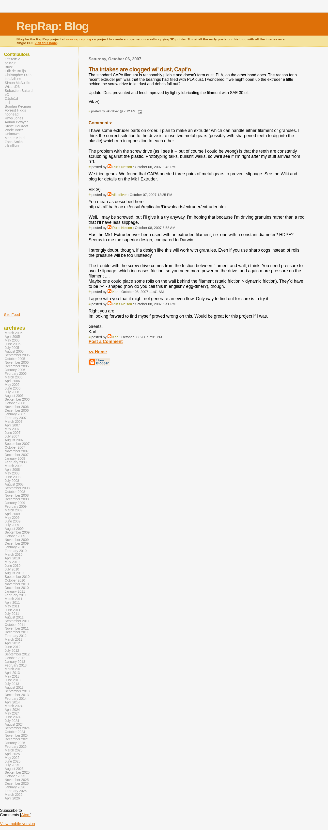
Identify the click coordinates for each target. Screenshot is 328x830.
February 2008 (16, 462)
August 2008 (14, 484)
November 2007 (17, 451)
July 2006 (12, 392)
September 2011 (17, 621)
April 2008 (12, 470)
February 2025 (16, 747)
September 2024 (17, 728)
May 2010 (12, 562)
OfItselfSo (12, 59)
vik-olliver (119, 195)
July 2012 (12, 650)
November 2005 (17, 362)
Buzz (9, 67)
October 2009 (15, 536)
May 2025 (12, 758)
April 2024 (12, 710)
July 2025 (12, 765)
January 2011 (15, 591)
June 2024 (12, 717)
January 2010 (15, 547)
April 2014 (12, 702)
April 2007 (12, 425)
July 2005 (12, 348)
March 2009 (13, 510)
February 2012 (16, 636)
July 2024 (12, 721)
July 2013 (12, 684)
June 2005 (12, 344)
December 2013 (17, 695)
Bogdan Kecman (18, 106)
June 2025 (12, 761)
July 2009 (12, 525)
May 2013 (12, 676)
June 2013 (12, 680)
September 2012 (17, 654)
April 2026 (12, 798)
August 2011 (14, 617)
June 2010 (12, 566)
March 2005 (13, 333)
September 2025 (17, 772)
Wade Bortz (14, 130)
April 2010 (12, 558)
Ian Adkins (13, 79)
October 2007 (15, 447)
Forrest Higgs (15, 110)
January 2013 (15, 662)
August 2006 (14, 396)
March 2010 (13, 554)
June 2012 (12, 647)
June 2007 (12, 433)
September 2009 (17, 532)
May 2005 (12, 340)
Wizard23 (12, 87)
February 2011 (16, 595)
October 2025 (15, 776)
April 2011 (12, 602)
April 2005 (12, 337)
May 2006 (12, 385)
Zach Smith (14, 142)
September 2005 (17, 355)
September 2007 (17, 444)
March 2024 (13, 706)
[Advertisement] (18, 230)
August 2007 (14, 440)
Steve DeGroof (16, 126)
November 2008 (17, 495)
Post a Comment (106, 341)
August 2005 (14, 351)
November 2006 (17, 407)
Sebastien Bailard (18, 91)
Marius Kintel (15, 138)
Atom (25, 815)
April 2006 (12, 381)
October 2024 (15, 732)
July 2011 (12, 614)
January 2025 (15, 743)
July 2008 (12, 481)
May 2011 (12, 606)
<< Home (98, 351)
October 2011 (15, 625)
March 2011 (13, 599)
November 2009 (17, 540)
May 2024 (12, 713)
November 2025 (17, 780)
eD (7, 95)
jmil (7, 102)
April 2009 (12, 514)
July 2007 (12, 436)
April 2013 (12, 673)
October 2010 (15, 580)
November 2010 (17, 584)
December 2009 (17, 543)
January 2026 (15, 787)
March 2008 (13, 466)
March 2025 (13, 750)
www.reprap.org (78, 39)
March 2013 (13, 669)
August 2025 (14, 769)
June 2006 (12, 388)
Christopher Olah (18, 75)
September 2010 (17, 577)
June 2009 (12, 521)
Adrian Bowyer (16, 122)
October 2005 (15, 359)
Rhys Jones (14, 118)
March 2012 (13, 639)
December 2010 (17, 588)
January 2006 (15, 370)
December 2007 (17, 455)
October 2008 (15, 492)
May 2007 (12, 429)
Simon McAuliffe (17, 83)
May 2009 (12, 518)
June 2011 (12, 610)
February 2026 (16, 791)
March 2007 (13, 421)
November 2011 (17, 628)
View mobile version (17, 824)
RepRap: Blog (52, 26)
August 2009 (14, 529)
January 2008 (15, 458)
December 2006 (17, 410)
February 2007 (16, 418)
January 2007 (15, 414)
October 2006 (15, 403)
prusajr (10, 63)
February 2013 (16, 665)
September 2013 (17, 691)
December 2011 (17, 632)
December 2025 (17, 783)
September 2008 (17, 488)
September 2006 (17, 399)
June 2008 (12, 477)
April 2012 (12, 643)
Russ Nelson (122, 167)
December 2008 (17, 499)
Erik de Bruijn (15, 71)
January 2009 (15, 503)
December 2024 (17, 739)
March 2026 (13, 795)
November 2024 (17, 735)
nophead (11, 114)
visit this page (46, 43)
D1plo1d (11, 98)
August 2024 (14, 724)
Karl (115, 292)
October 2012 (15, 658)
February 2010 (16, 551)
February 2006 (16, 373)
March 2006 (13, 377)
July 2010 (12, 569)
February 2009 (16, 506)
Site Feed (12, 314)
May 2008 (12, 473)
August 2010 (14, 573)
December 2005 (17, 366)
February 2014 (16, 698)
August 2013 (14, 687)
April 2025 (12, 754)
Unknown (12, 134)
